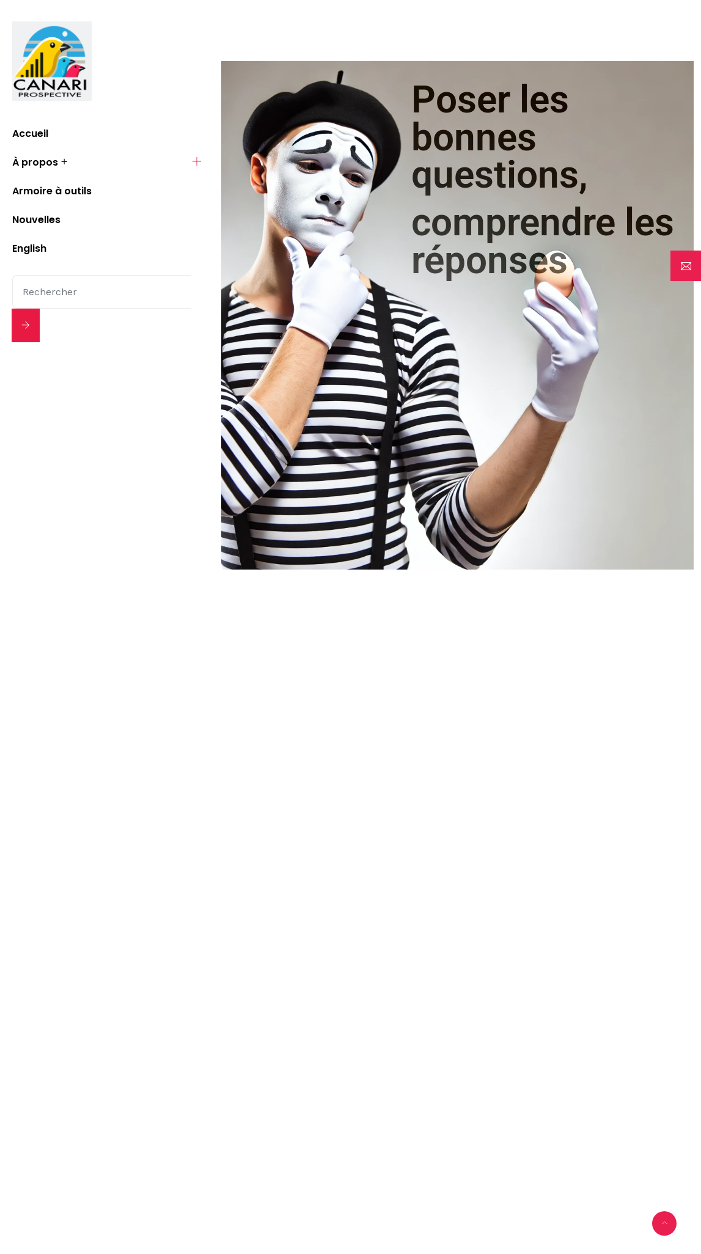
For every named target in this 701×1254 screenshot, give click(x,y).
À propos (35, 162)
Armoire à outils (52, 191)
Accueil (30, 134)
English (29, 248)
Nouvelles (36, 220)
